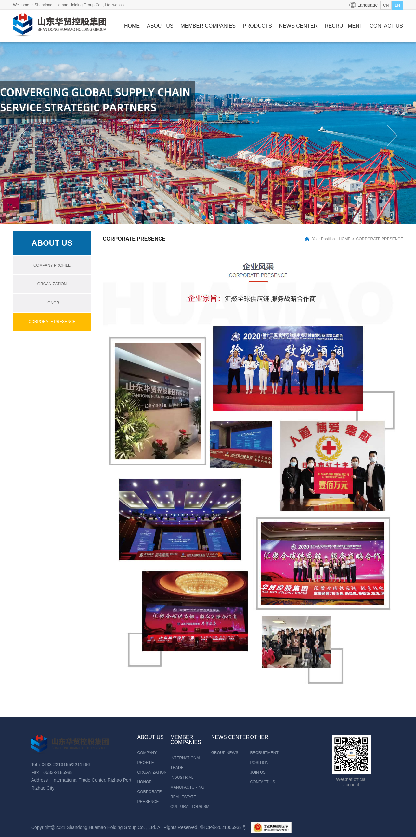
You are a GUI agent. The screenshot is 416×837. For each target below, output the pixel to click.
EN (397, 5)
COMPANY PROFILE (52, 265)
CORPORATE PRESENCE (52, 322)
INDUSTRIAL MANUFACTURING (187, 782)
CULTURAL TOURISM (189, 806)
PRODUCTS (257, 26)
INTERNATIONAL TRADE (185, 763)
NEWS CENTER (298, 26)
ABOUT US (160, 26)
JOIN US (257, 772)
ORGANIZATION (52, 284)
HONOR (52, 303)
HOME (132, 26)
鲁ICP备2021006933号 (223, 827)
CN (386, 5)
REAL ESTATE (183, 797)
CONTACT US (386, 26)
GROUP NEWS (224, 753)
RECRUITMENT (343, 26)
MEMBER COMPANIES (208, 26)
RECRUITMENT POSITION (263, 758)
